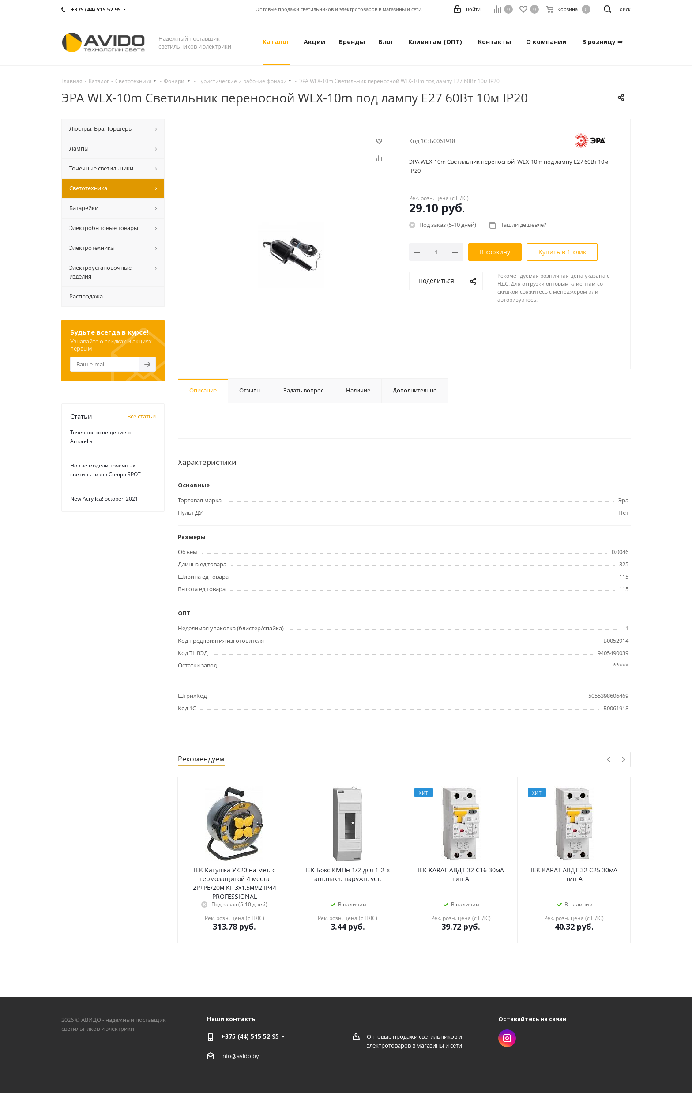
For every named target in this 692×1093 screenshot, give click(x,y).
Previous (609, 760)
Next (623, 760)
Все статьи (141, 416)
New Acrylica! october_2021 (104, 498)
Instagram (507, 1038)
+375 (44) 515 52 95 (250, 1036)
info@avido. (236, 1056)
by (255, 1056)
